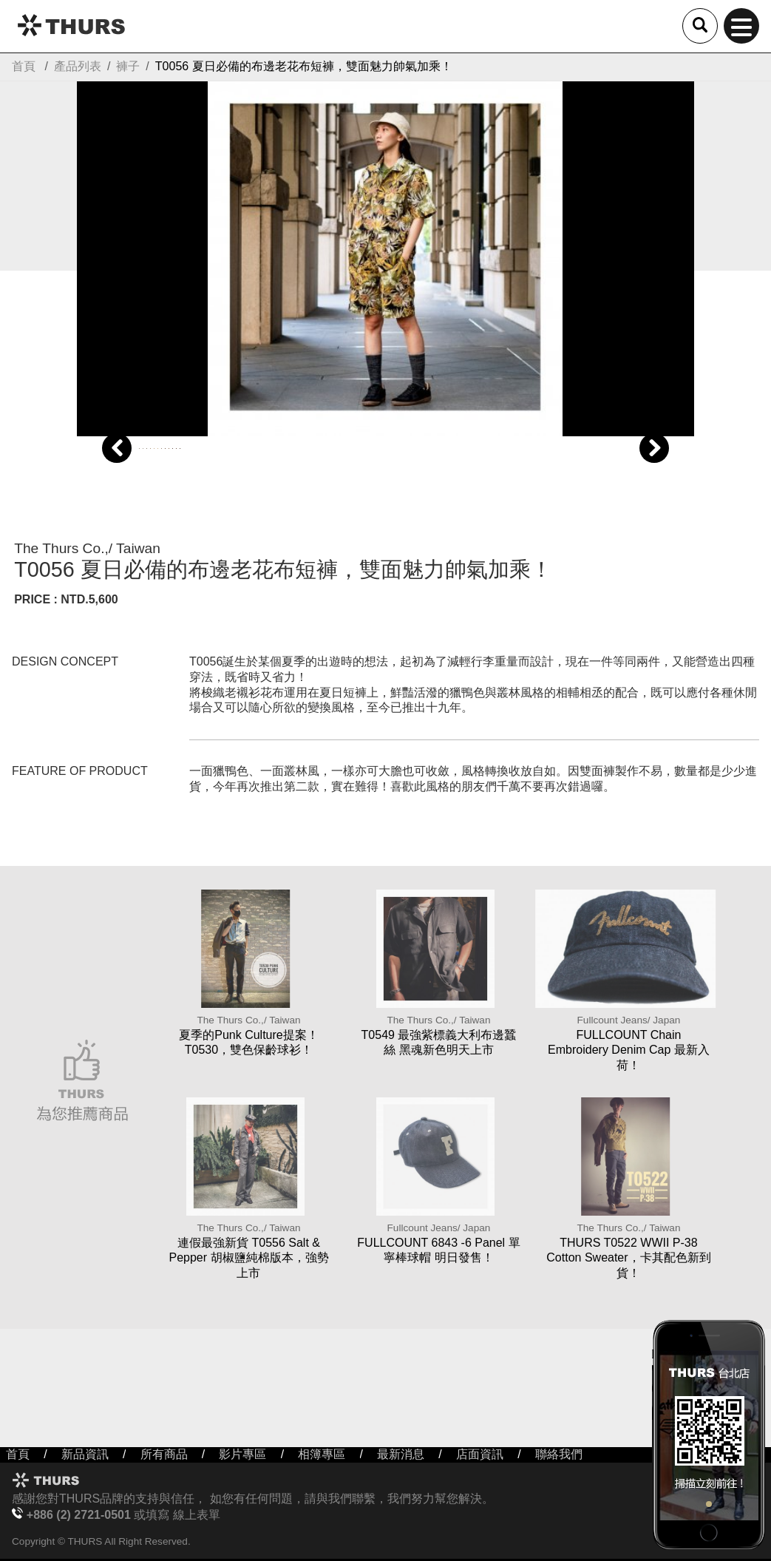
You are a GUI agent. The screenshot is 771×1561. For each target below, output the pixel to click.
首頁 (23, 66)
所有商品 (164, 1454)
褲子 (128, 66)
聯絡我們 (559, 1454)
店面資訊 (479, 1454)
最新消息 (400, 1454)
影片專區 (242, 1454)
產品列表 (77, 66)
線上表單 (196, 1514)
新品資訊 (85, 1454)
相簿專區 (321, 1454)
